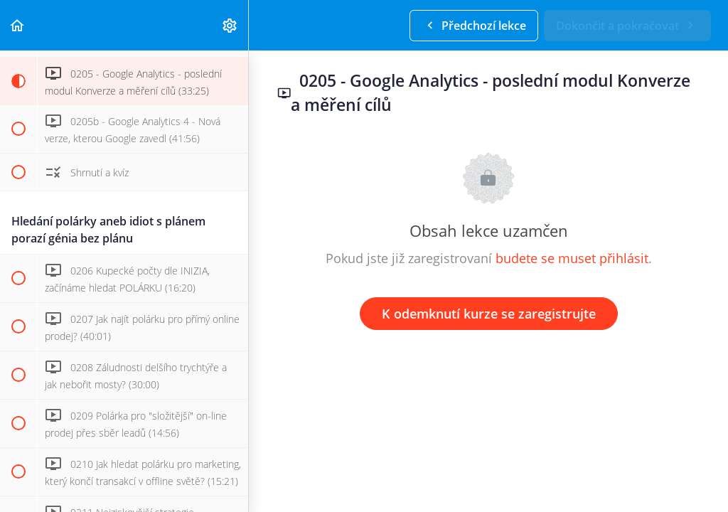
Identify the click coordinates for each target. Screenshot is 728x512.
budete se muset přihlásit (572, 258)
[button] (18, 25)
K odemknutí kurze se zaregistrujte (489, 313)
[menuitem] (230, 25)
